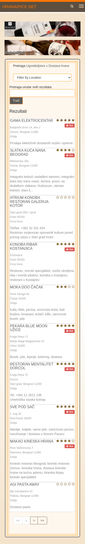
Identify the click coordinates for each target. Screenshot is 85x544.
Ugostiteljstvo (35, 66)
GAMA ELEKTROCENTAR (31, 120)
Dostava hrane (59, 66)
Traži (16, 100)
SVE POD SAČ (22, 407)
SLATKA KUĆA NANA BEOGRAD (27, 152)
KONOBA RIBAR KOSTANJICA (23, 246)
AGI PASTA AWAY (24, 484)
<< (18, 520)
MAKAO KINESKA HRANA (31, 441)
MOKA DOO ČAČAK (26, 287)
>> (42, 520)
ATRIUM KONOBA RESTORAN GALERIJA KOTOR (29, 201)
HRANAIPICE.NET (19, 7)
